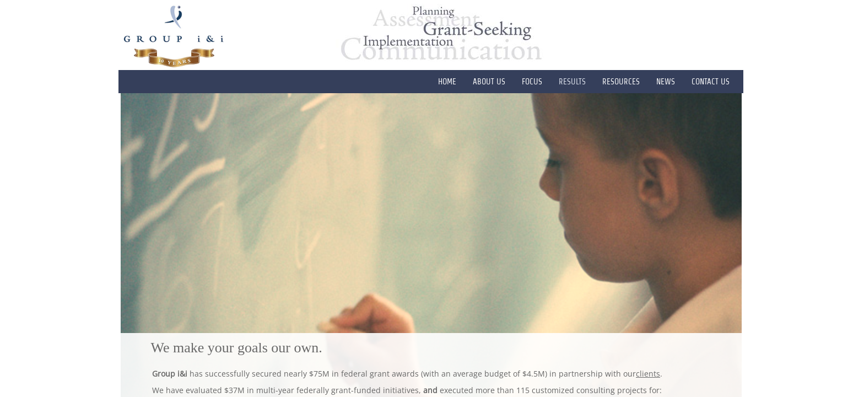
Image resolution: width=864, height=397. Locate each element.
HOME (447, 81)
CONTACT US (711, 81)
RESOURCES (621, 81)
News (665, 81)
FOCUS (532, 81)
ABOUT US (489, 81)
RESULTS (572, 81)
